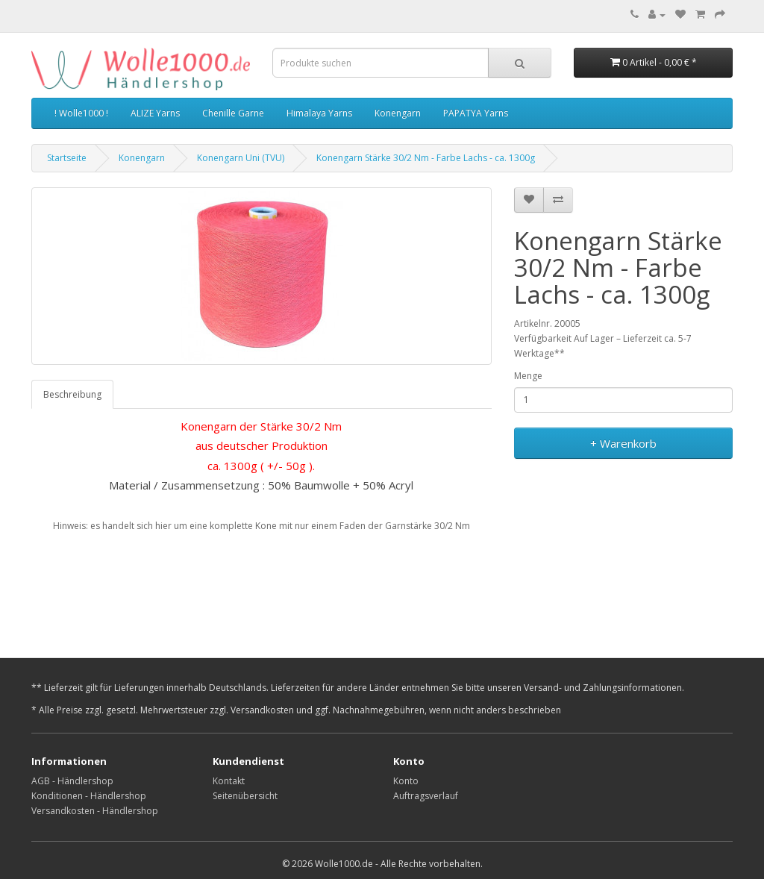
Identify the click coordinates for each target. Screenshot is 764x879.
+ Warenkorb (623, 443)
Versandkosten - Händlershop (94, 810)
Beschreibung (72, 394)
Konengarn (398, 113)
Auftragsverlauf (425, 795)
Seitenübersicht (245, 795)
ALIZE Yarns (155, 113)
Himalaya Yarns (319, 113)
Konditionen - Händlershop (88, 795)
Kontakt (229, 781)
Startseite (67, 157)
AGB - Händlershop (72, 781)
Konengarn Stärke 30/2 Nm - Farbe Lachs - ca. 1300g (425, 157)
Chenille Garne (233, 113)
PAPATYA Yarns (475, 113)
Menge (528, 375)
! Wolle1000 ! (81, 113)
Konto (406, 781)
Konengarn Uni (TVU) (240, 157)
